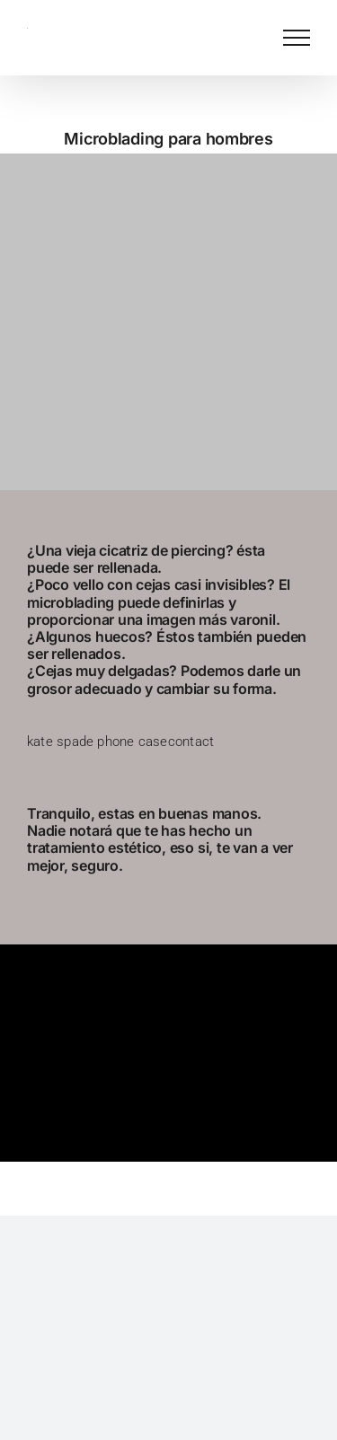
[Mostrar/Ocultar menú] (296, 38)
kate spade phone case (97, 741)
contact (191, 741)
